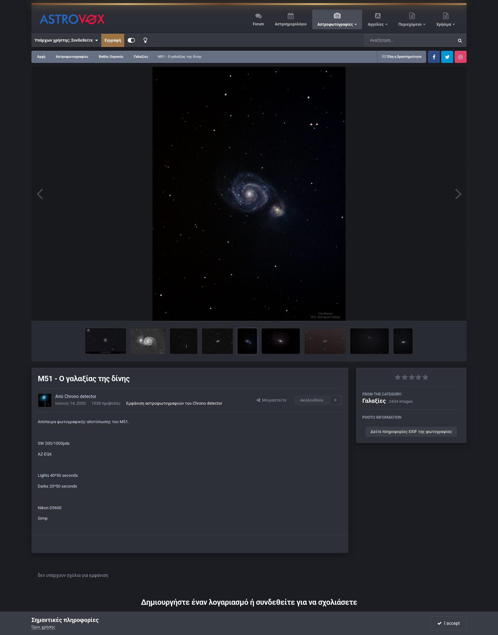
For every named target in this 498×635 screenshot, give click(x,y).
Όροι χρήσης (43, 627)
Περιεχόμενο (411, 24)
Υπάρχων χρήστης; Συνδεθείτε (66, 40)
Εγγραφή (112, 40)
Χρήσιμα (444, 24)
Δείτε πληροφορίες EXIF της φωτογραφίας (411, 431)
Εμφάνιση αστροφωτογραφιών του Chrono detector (174, 403)
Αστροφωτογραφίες (336, 24)
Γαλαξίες (374, 400)
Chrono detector (80, 396)
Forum (258, 24)
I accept (448, 623)
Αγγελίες (376, 24)
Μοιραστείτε (271, 400)
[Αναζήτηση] (396, 40)
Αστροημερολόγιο (290, 24)
